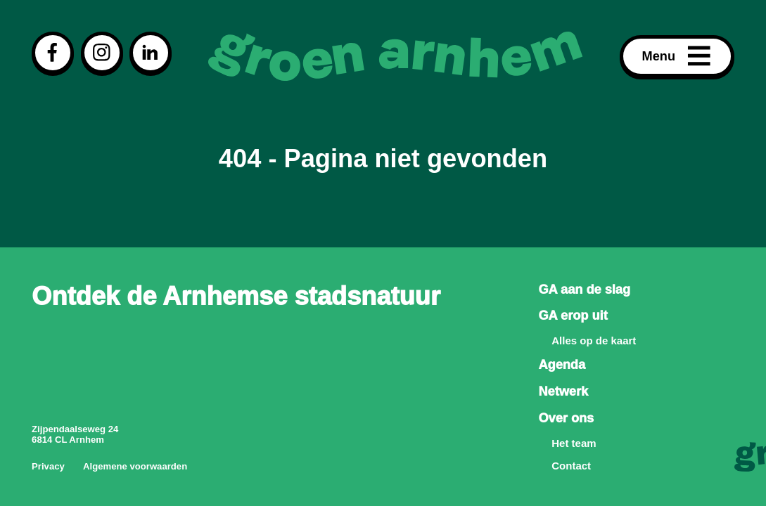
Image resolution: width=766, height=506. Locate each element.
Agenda (561, 365)
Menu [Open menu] (677, 56)
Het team (573, 443)
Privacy (48, 466)
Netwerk (563, 391)
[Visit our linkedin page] (150, 53)
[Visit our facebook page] (53, 53)
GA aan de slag (584, 290)
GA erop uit (572, 316)
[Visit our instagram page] (102, 53)
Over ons (566, 418)
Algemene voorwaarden (135, 466)
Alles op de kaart (593, 340)
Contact (571, 466)
